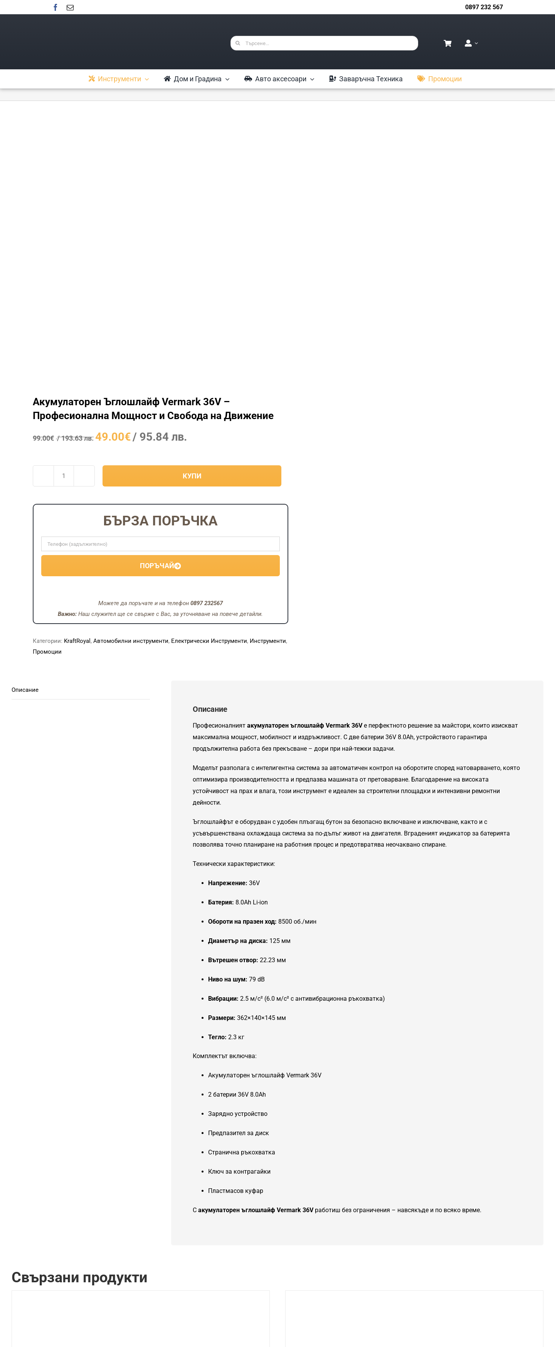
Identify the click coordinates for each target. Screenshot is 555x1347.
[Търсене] (237, 43)
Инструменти (268, 640)
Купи (192, 476)
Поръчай (160, 566)
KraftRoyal (77, 640)
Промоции (47, 651)
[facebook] (55, 7)
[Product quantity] (64, 476)
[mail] (70, 7)
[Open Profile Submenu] (475, 43)
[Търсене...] (324, 43)
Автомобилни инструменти (130, 640)
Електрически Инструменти (209, 640)
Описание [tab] (25, 689)
